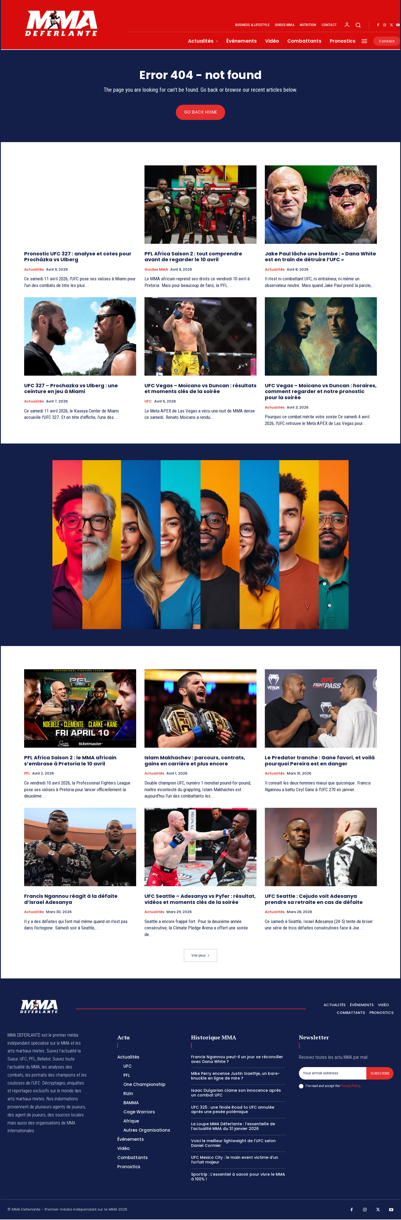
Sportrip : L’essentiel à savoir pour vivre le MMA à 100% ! (238, 1177)
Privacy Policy (350, 1086)
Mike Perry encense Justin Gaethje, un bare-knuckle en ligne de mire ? (235, 1076)
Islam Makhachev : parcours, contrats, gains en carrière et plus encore (194, 760)
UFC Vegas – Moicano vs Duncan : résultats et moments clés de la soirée (200, 388)
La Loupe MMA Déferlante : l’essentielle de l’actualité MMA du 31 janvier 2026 (233, 1127)
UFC (148, 402)
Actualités (34, 270)
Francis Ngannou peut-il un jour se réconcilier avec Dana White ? (237, 1059)
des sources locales (65, 1115)
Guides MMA (156, 270)
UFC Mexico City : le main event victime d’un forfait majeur (234, 1160)
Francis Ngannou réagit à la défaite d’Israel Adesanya (71, 899)
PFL (27, 774)
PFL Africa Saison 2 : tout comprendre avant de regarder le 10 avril (193, 256)
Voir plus (200, 956)
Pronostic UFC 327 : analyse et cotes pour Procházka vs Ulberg (77, 256)
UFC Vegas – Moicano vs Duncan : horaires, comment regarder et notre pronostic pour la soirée (321, 391)
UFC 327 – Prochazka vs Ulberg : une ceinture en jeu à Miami (71, 388)
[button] (358, 25)
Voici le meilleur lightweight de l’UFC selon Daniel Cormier (233, 1143)
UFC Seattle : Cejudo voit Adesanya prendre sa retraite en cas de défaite (314, 899)
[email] (332, 1073)
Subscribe (379, 1073)
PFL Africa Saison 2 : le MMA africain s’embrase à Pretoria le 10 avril (70, 760)
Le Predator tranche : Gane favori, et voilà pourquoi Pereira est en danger (320, 760)
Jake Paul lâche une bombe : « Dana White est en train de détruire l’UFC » (320, 256)
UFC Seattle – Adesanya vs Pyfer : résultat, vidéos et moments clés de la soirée (200, 899)
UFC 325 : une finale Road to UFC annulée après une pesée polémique (232, 1110)
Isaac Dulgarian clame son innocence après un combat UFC (236, 1093)
